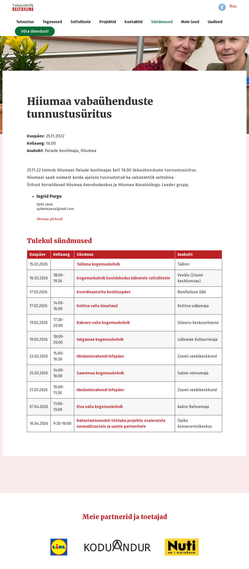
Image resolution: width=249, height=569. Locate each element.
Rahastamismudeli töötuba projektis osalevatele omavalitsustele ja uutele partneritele (121, 423)
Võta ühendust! (35, 31)
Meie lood (190, 21)
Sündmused (162, 21)
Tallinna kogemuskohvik (98, 264)
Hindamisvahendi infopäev (100, 356)
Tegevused (52, 21)
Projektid (107, 21)
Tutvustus (25, 21)
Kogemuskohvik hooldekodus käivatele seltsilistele (123, 278)
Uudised (215, 21)
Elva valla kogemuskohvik (100, 406)
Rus (233, 6)
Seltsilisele (81, 21)
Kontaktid (133, 21)
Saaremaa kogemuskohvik (100, 373)
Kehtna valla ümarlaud (97, 305)
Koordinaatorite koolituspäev (103, 292)
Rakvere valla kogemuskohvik (103, 322)
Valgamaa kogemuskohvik (100, 339)
